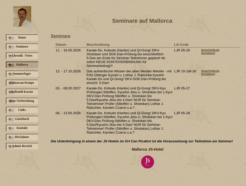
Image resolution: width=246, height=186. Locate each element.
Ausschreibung (210, 49)
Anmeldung (208, 53)
